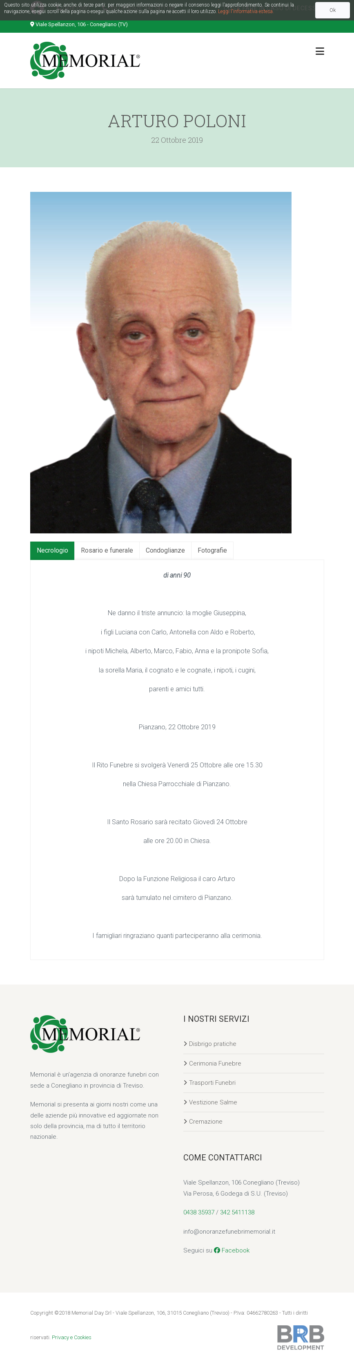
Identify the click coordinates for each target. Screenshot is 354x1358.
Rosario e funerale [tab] (107, 550)
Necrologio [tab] (52, 550)
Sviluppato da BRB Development (300, 1337)
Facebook (231, 1250)
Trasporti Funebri (212, 1082)
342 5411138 (237, 1212)
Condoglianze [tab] (165, 550)
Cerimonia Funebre (215, 1063)
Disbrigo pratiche (212, 1044)
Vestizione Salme (213, 1102)
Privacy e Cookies (71, 1337)
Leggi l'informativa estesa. (246, 11)
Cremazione (206, 1121)
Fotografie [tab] (212, 550)
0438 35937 (198, 1212)
